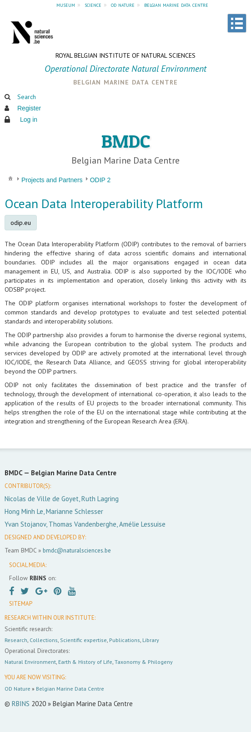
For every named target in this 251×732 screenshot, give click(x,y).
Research (16, 640)
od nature (123, 4)
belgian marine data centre (176, 4)
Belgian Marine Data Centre (70, 688)
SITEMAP (20, 604)
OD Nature (17, 688)
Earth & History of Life (85, 661)
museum (65, 4)
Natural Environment (30, 661)
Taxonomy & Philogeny (144, 661)
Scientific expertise (83, 640)
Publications (124, 640)
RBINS (21, 703)
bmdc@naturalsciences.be (77, 550)
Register (29, 108)
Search (26, 97)
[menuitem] (10, 178)
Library (150, 640)
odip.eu (20, 223)
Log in (28, 119)
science (93, 4)
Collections (44, 640)
